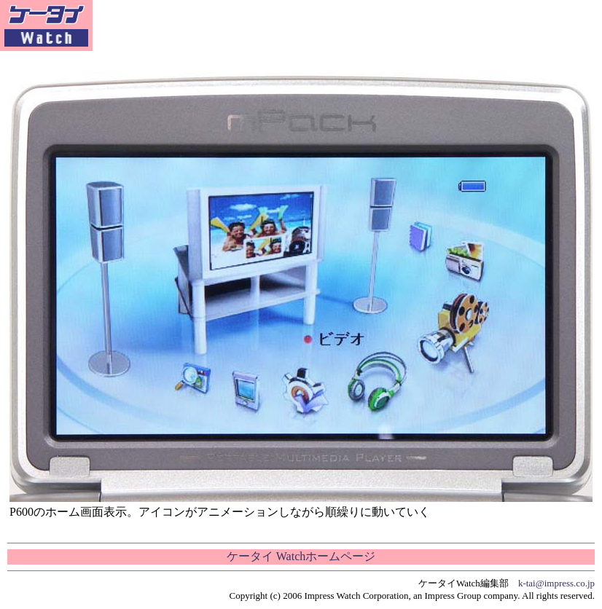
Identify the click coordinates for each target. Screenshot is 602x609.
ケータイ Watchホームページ (301, 556)
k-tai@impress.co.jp (556, 583)
